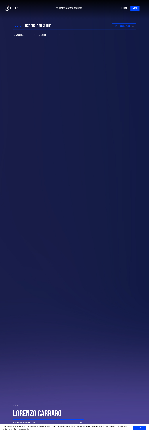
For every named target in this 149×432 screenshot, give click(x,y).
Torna (16, 405)
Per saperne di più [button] (23, 429)
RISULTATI (124, 8)
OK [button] (140, 428)
